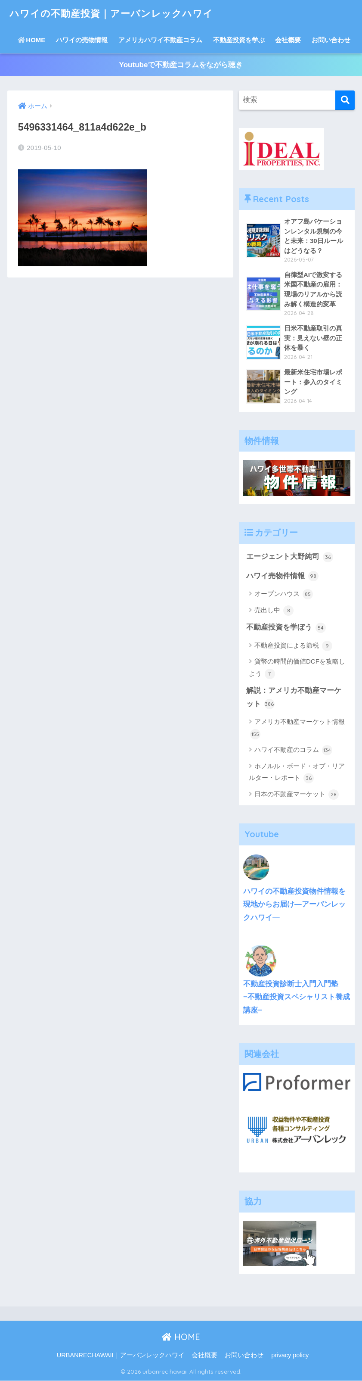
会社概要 (288, 40)
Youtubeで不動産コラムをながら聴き (181, 65)
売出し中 (274, 611)
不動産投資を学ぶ (239, 40)
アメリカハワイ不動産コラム (160, 40)
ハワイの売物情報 (82, 40)
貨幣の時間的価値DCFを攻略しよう (297, 668)
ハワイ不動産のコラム (293, 751)
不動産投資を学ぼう (286, 628)
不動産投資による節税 (293, 646)
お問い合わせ (331, 40)
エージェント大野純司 (289, 557)
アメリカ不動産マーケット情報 (297, 729)
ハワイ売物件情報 (282, 576)
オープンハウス (283, 594)
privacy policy (290, 1355)
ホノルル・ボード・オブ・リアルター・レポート (297, 773)
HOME (31, 40)
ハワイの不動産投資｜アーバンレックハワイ (115, 13)
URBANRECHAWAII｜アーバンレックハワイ (121, 1355)
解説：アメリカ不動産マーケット (293, 698)
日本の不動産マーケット (296, 795)
